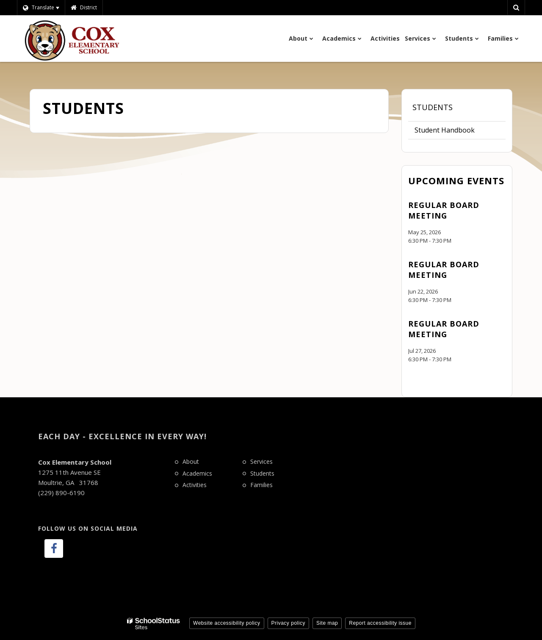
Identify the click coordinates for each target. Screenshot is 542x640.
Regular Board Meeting (443, 210)
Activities (195, 485)
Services (261, 461)
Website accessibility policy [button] (226, 623)
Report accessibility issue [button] (380, 623)
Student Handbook (445, 130)
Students (432, 107)
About (191, 461)
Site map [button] (327, 623)
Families (261, 485)
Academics (197, 473)
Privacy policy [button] (288, 623)
